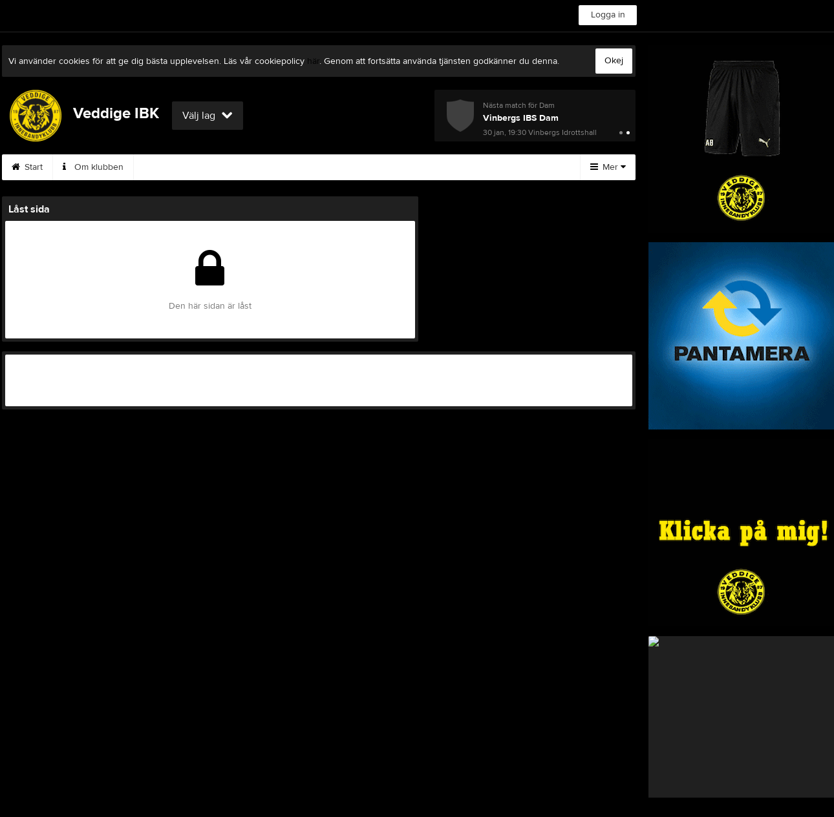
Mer (608, 167)
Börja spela (302, 167)
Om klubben (93, 167)
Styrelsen (168, 167)
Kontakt (233, 167)
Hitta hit (516, 167)
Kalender (374, 167)
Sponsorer (447, 167)
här (313, 61)
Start (27, 167)
